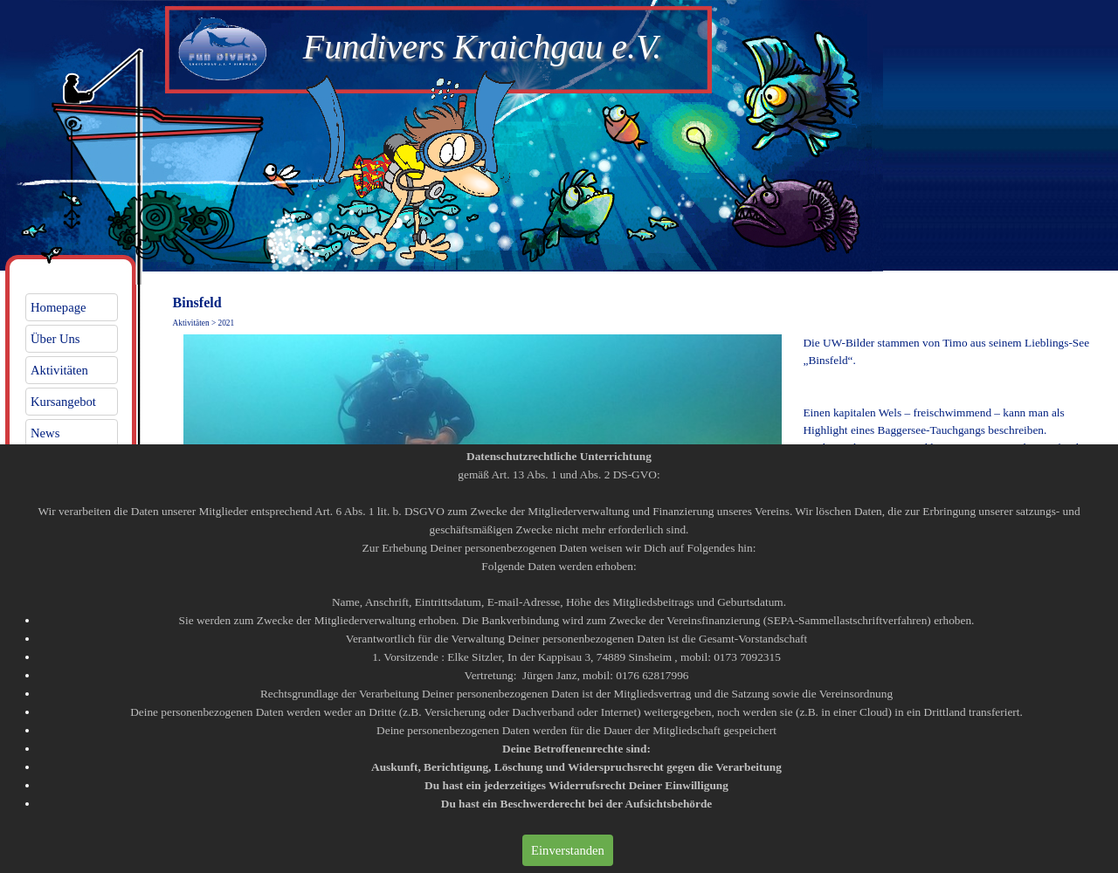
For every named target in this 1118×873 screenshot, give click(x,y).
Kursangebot (63, 402)
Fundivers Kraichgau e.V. (482, 46)
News (45, 433)
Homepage (58, 307)
